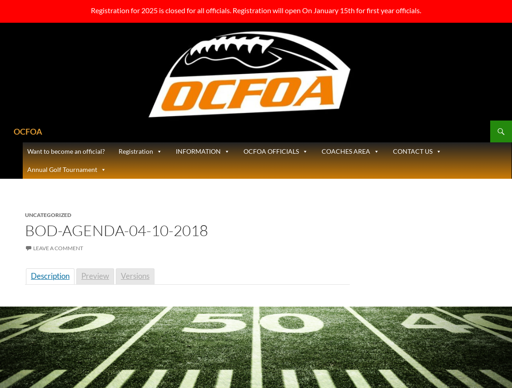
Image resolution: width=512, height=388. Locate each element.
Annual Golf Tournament (66, 170)
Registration (140, 151)
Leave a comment (58, 248)
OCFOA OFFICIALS (276, 151)
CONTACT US (417, 151)
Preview (95, 276)
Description (50, 276)
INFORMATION (203, 151)
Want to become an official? (66, 151)
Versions (135, 276)
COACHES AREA (350, 151)
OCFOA (28, 131)
